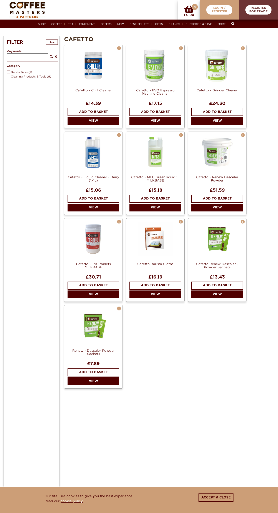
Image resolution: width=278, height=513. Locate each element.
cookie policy (72, 501)
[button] (119, 48)
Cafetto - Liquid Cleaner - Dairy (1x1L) (93, 178)
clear (52, 42)
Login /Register (219, 10)
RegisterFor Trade (258, 10)
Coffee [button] (56, 24)
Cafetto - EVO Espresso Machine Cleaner (155, 92)
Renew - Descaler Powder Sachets (93, 352)
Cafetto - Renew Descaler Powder (217, 178)
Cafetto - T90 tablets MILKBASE (93, 265)
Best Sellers (139, 24)
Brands (174, 24)
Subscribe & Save (199, 24)
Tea (70, 24)
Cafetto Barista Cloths (155, 264)
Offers (106, 24)
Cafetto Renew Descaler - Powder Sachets (217, 265)
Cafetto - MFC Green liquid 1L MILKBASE (155, 178)
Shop (42, 24)
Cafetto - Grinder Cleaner (217, 90)
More (222, 24)
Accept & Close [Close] (216, 497)
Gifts (159, 24)
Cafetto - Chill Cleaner (93, 90)
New (120, 24)
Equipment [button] (87, 24)
